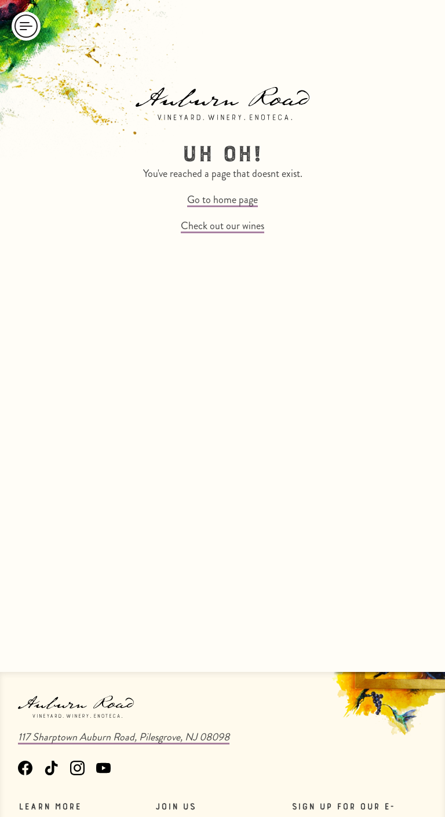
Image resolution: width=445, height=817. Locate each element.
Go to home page (222, 199)
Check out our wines (222, 225)
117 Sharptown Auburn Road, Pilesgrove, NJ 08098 (123, 736)
